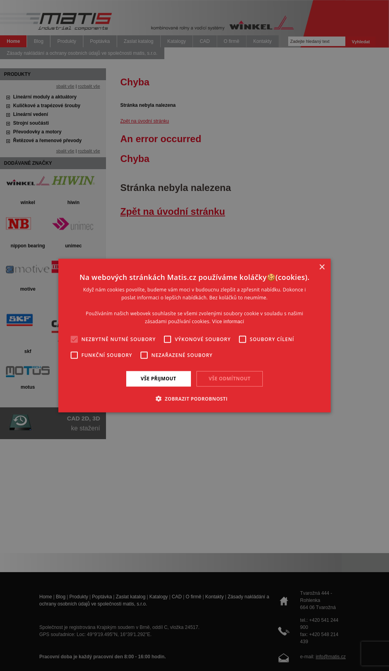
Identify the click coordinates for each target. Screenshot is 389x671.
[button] (195, 398)
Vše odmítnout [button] (229, 378)
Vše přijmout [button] (158, 378)
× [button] (322, 267)
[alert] (194, 335)
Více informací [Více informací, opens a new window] (228, 321)
